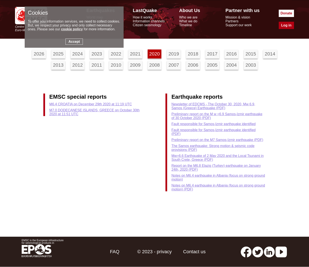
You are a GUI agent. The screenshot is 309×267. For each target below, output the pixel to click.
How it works (142, 17)
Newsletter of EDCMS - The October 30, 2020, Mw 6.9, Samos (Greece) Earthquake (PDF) (213, 106)
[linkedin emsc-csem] (269, 251)
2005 (212, 65)
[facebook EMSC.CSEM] (246, 251)
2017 (212, 54)
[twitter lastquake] (257, 251)
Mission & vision (238, 17)
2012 (77, 65)
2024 (77, 54)
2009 (135, 65)
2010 (116, 65)
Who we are (188, 17)
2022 (116, 54)
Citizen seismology (147, 25)
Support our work (239, 25)
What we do (188, 21)
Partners (232, 21)
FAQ (114, 251)
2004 (231, 65)
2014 (270, 54)
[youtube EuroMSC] (281, 251)
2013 (58, 65)
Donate (286, 13)
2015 (250, 54)
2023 (96, 54)
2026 (39, 54)
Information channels (149, 21)
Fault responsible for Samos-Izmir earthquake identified (213, 124)
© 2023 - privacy (154, 251)
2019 (173, 54)
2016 (231, 54)
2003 (250, 65)
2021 (135, 54)
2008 (154, 65)
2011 (96, 65)
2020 (154, 54)
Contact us (194, 251)
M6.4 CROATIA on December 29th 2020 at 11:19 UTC (90, 104)
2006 (193, 65)
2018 (193, 54)
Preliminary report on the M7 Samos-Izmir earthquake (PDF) (217, 140)
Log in (286, 25)
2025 (58, 54)
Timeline (185, 25)
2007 (173, 65)
